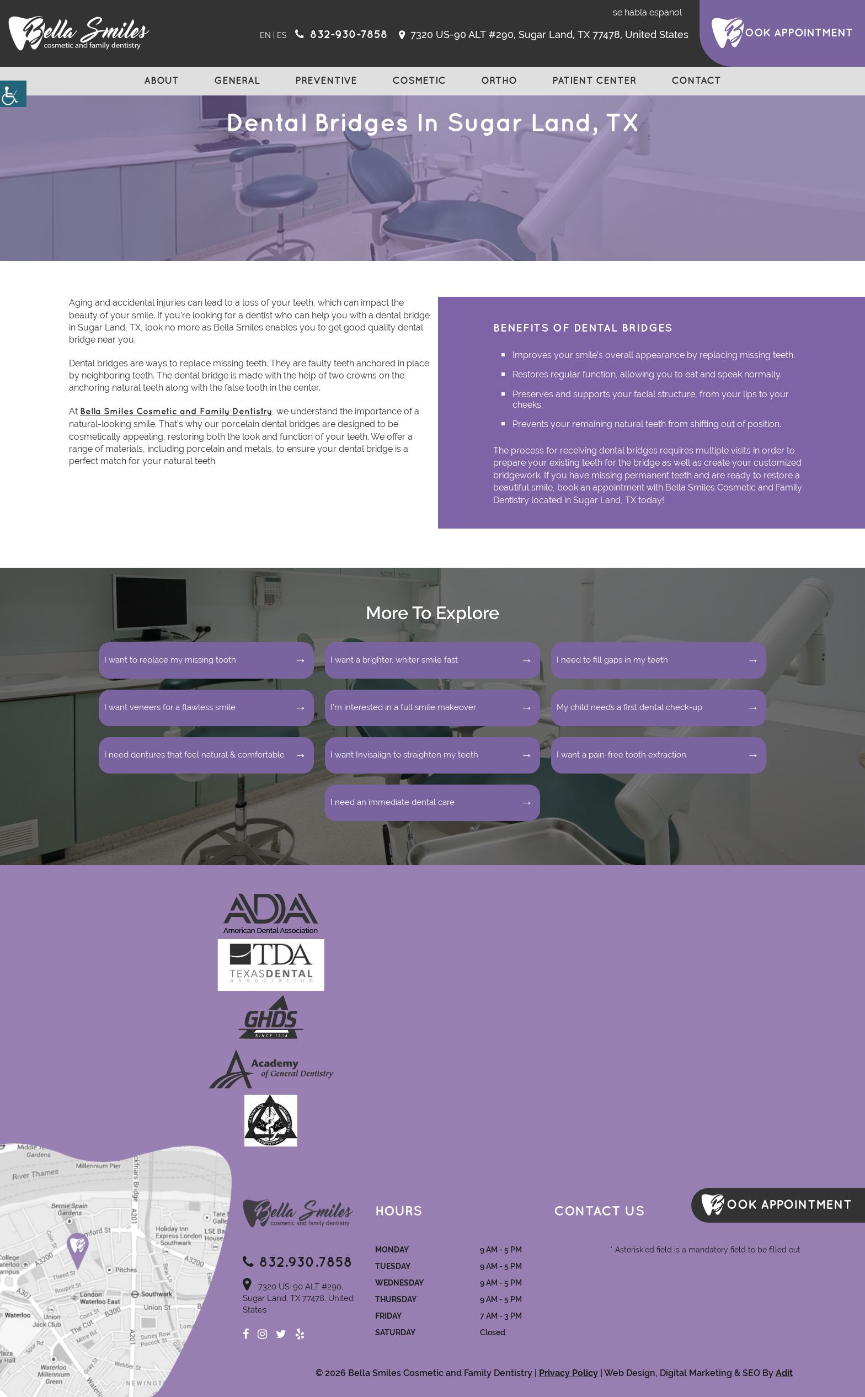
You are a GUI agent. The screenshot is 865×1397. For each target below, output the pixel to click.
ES (282, 35)
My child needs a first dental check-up (629, 707)
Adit (784, 1373)
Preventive (326, 81)
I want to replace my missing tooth (170, 660)
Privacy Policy (568, 1373)
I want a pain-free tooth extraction (621, 755)
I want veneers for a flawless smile (170, 707)
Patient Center (594, 81)
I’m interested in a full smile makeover (403, 707)
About (161, 81)
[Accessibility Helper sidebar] (13, 94)
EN (265, 35)
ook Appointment (799, 33)
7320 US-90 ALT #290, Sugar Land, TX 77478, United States (543, 34)
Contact (696, 81)
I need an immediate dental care (392, 802)
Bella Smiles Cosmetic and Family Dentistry (176, 412)
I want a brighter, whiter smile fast (394, 660)
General (237, 81)
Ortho (499, 81)
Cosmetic (419, 81)
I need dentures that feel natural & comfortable (194, 755)
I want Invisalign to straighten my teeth (404, 755)
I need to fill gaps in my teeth (612, 660)
